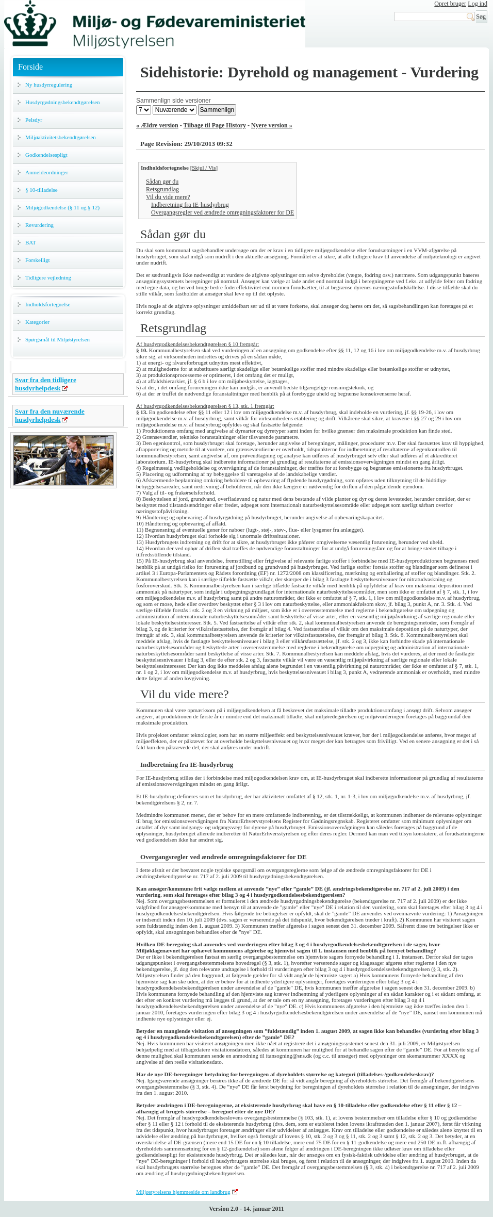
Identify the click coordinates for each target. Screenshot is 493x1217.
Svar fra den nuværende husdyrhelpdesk (50, 415)
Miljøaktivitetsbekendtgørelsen (60, 137)
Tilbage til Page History (215, 125)
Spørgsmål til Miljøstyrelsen (57, 339)
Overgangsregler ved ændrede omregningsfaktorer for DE (222, 212)
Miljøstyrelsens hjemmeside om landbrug (183, 1192)
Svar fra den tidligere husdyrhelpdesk (45, 384)
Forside (30, 66)
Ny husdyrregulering (48, 84)
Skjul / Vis (204, 168)
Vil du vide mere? (168, 197)
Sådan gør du (162, 181)
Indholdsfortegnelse (47, 304)
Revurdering (39, 225)
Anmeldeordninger (46, 172)
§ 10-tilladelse (41, 190)
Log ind (477, 3)
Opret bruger (450, 3)
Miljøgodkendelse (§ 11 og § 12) (62, 207)
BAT (30, 242)
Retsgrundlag (162, 189)
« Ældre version (157, 125)
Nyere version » (271, 125)
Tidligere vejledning (48, 277)
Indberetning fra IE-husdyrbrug (190, 204)
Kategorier (37, 322)
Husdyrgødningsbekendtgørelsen (62, 102)
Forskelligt (37, 260)
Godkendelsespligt (46, 155)
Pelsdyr (33, 120)
